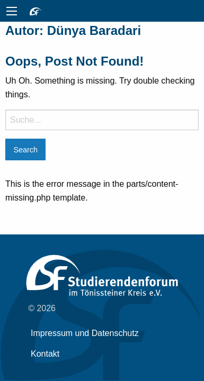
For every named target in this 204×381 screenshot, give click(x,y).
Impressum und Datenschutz (85, 333)
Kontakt (45, 353)
